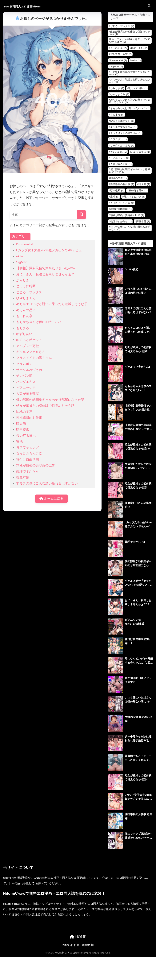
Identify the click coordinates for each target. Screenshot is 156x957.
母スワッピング (27, 447)
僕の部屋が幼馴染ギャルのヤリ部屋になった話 (50, 400)
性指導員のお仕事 (29, 418)
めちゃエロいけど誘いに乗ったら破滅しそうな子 (51, 304)
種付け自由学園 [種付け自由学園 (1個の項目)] (121, 209)
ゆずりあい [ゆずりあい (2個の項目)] (139, 48)
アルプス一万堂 (27, 346)
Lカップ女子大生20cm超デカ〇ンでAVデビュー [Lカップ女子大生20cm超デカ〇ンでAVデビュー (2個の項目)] (129, 40)
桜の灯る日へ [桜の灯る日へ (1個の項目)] (138, 190)
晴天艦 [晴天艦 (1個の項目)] (144, 184)
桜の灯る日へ (26, 435)
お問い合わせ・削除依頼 (78, 945)
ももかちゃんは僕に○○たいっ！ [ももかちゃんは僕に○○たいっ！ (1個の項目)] (130, 108)
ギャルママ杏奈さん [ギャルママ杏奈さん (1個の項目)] (123, 127)
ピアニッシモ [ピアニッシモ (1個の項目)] (119, 157)
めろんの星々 (26, 310)
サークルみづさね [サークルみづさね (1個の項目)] (122, 145)
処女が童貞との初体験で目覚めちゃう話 (45, 406)
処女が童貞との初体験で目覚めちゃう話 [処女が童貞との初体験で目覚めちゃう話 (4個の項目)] (129, 32)
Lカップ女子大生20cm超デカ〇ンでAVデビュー (50, 250)
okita (19, 256)
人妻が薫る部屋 (27, 394)
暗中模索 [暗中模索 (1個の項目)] (117, 190)
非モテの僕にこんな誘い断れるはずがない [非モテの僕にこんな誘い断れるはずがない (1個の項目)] (129, 228)
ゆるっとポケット (29, 340)
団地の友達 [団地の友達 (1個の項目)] (118, 178)
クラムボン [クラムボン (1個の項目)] (118, 139)
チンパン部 (24, 376)
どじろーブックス (29, 292)
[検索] (81, 214)
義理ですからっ (27, 471)
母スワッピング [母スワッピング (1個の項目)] (134, 196)
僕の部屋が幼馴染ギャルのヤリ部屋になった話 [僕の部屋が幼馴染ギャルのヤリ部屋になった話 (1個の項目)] (129, 170)
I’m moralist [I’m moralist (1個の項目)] (118, 60)
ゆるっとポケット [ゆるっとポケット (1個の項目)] (122, 120)
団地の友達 (24, 411)
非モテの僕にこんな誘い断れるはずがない (47, 483)
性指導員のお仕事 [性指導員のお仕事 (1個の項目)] (122, 184)
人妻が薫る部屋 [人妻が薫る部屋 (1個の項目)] (121, 164)
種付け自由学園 (27, 459)
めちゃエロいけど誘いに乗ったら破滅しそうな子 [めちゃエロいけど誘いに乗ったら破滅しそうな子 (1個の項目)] (129, 101)
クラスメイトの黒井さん (34, 358)
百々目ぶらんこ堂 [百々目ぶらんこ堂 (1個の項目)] (122, 202)
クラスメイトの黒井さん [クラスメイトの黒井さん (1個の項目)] (126, 133)
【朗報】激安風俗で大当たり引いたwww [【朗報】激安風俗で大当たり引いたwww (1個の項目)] (129, 73)
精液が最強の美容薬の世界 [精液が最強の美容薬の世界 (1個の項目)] (127, 215)
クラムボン (24, 364)
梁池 (19, 441)
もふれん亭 (24, 316)
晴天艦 (21, 423)
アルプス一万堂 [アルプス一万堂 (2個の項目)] (121, 54)
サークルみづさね (29, 370)
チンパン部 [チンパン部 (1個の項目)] (118, 151)
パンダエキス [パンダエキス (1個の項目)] (140, 151)
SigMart (21, 262)
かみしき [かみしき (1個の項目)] (117, 88)
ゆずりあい (24, 334)
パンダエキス (26, 382)
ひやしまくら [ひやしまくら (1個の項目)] (119, 94)
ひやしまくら (26, 298)
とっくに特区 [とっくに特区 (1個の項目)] (138, 88)
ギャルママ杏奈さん (30, 352)
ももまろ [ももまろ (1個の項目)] (117, 114)
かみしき (22, 280)
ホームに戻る (51, 499)
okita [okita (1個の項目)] (136, 60)
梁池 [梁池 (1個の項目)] (114, 196)
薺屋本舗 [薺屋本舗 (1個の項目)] (143, 221)
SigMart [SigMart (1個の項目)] (116, 66)
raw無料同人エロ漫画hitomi (28, 6)
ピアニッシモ (26, 388)
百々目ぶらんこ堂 (29, 453)
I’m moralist (24, 244)
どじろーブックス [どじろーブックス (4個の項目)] (122, 26)
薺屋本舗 (22, 477)
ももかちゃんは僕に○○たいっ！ (39, 322)
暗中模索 (22, 429)
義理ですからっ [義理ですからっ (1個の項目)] (121, 221)
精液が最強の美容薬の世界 (35, 465)
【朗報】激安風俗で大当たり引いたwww (45, 268)
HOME (78, 936)
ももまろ (22, 328)
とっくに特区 (26, 286)
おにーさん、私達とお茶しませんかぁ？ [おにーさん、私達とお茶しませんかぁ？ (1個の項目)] (129, 80)
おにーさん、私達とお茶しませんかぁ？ (45, 274)
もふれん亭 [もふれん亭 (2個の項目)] (118, 48)
